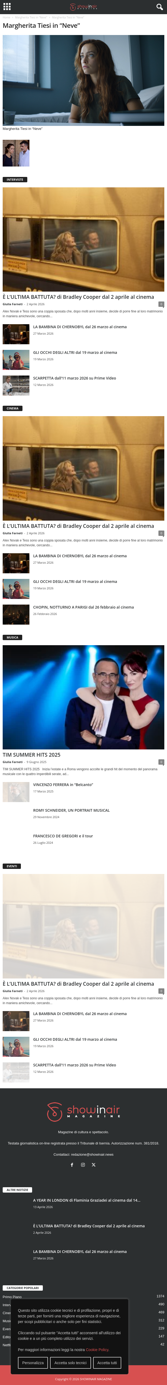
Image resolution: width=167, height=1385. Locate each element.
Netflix (7, 1345)
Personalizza (33, 1363)
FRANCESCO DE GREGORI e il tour (63, 835)
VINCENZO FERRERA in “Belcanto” (63, 784)
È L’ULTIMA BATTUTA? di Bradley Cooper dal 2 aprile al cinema (78, 296)
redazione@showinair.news (92, 1154)
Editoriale (10, 1337)
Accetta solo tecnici (71, 1363)
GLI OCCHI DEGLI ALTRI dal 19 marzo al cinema (75, 352)
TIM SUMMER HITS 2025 (31, 754)
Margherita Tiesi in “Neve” (31, 17)
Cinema (9, 1313)
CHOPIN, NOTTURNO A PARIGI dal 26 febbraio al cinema (83, 607)
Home (6, 17)
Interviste (10, 1305)
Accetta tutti (107, 1363)
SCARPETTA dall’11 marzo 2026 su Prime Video (74, 378)
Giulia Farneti (12, 304)
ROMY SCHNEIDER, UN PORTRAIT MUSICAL (71, 810)
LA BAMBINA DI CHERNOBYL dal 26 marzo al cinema (80, 326)
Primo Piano (12, 1297)
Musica (8, 1321)
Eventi (7, 1329)
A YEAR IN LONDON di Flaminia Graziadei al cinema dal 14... (87, 1200)
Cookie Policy (97, 1350)
